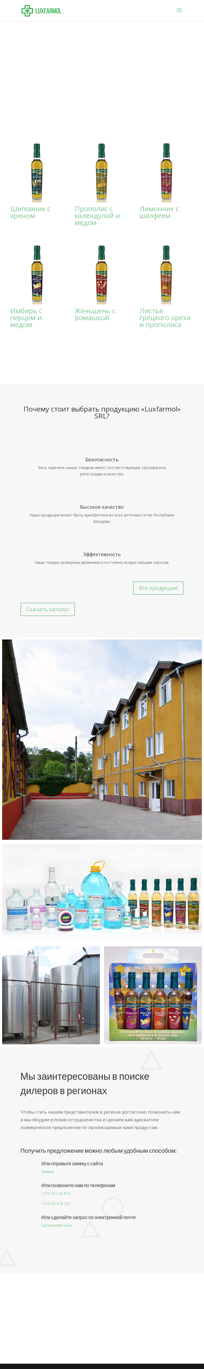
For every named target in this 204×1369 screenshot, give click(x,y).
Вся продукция (158, 588)
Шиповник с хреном (30, 212)
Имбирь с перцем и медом (26, 317)
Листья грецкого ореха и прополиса (164, 317)
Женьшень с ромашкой (95, 314)
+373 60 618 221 (55, 1203)
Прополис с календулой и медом (97, 215)
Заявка (47, 1171)
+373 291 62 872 (55, 1193)
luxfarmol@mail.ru (57, 1225)
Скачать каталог (47, 609)
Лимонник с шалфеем (159, 212)
